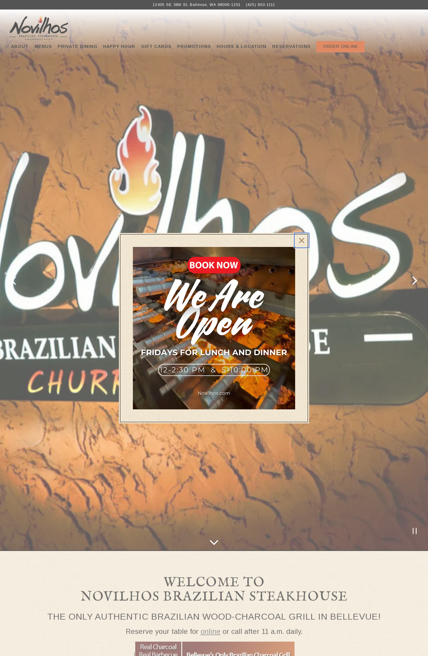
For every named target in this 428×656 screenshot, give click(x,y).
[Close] (301, 240)
